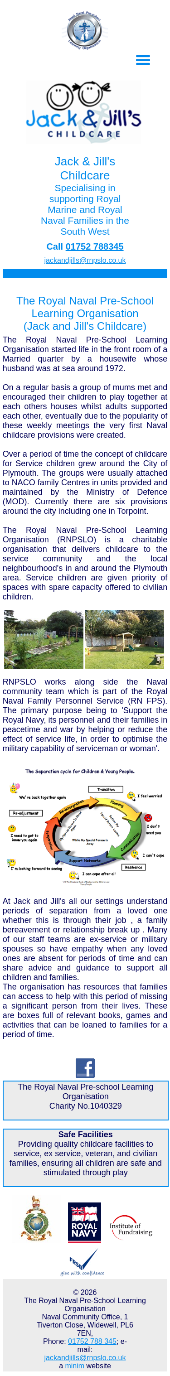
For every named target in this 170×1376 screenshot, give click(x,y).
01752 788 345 (92, 1341)
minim (74, 1366)
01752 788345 (95, 246)
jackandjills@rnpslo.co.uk (85, 260)
